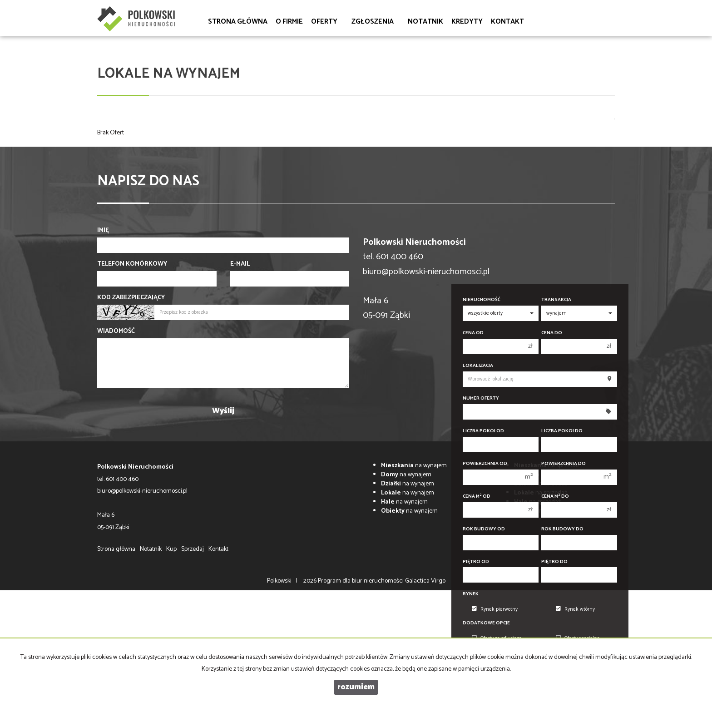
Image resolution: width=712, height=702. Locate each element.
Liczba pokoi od (483, 431)
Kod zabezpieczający (131, 297)
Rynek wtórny (575, 609)
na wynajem (414, 465)
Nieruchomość (481, 300)
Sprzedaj (192, 549)
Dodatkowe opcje (486, 623)
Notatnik (425, 21)
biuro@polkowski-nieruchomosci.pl (426, 271)
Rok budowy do (562, 529)
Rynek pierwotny (495, 609)
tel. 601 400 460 (117, 479)
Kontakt (507, 21)
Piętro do (554, 562)
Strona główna (237, 21)
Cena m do (555, 496)
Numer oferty (481, 398)
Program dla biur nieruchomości (361, 581)
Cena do (551, 333)
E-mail (240, 264)
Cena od (473, 333)
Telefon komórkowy (132, 264)
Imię (103, 230)
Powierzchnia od (485, 463)
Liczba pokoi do (562, 431)
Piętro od (476, 562)
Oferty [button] (327, 21)
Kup (171, 549)
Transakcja (556, 300)
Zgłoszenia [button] (375, 21)
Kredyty (467, 21)
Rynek (471, 594)
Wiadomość (116, 331)
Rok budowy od (484, 529)
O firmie (289, 21)
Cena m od (476, 496)
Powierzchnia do (563, 463)
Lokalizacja (478, 365)
